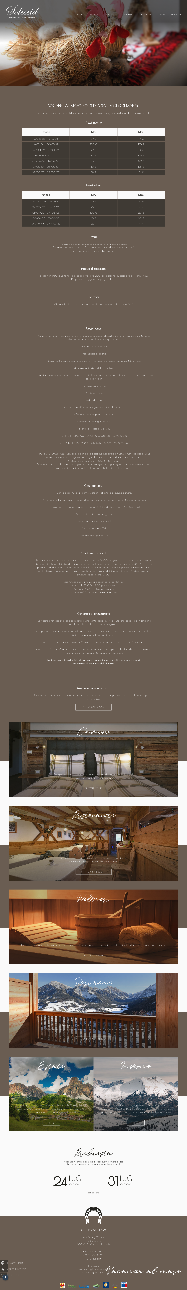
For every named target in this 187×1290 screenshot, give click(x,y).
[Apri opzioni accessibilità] (5, 1277)
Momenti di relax (93, 955)
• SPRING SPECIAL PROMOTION (77, 435)
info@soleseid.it (93, 1253)
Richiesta (176, 14)
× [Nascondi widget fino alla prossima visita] (7, 1275)
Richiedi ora (135, 1180)
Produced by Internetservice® (93, 1263)
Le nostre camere (93, 788)
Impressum (93, 1260)
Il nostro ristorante (93, 872)
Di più (51, 1122)
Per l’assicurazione (93, 707)
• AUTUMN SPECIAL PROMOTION (76, 443)
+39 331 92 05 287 (93, 1249)
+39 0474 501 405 (93, 1246)
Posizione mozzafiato (93, 1039)
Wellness (111, 14)
